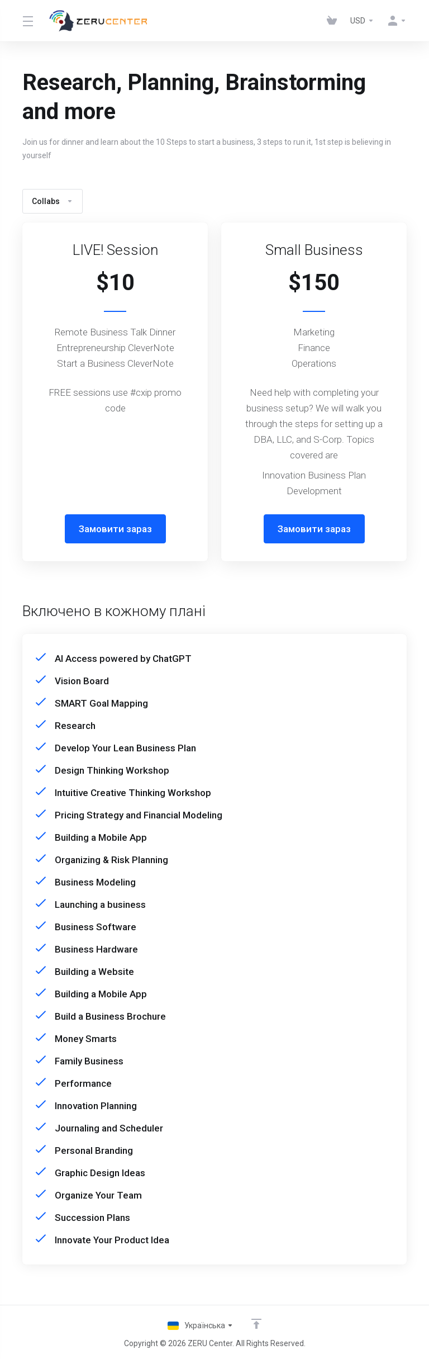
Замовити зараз (115, 528)
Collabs (52, 201)
